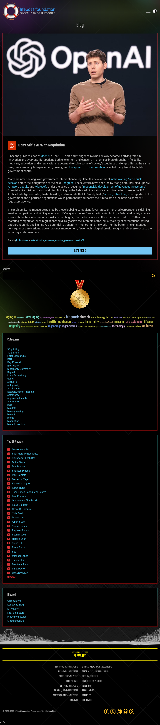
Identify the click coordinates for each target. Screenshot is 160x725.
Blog (80, 25)
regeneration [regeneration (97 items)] (69, 326)
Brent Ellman (19, 547)
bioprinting (13, 421)
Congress (67, 182)
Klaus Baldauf (20, 504)
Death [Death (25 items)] (153, 318)
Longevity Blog (15, 604)
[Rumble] (131, 711)
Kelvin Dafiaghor (21, 483)
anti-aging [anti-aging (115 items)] (32, 317)
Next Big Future (15, 612)
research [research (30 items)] (80, 327)
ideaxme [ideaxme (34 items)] (81, 322)
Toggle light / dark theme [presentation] (155, 11)
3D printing (13, 349)
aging (10, 378)
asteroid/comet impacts (20, 391)
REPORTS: (86, 686)
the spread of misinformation (87, 167)
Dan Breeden (19, 466)
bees (9, 404)
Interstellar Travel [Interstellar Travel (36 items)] (106, 322)
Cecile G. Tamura (21, 509)
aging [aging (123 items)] (9, 317)
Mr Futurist (13, 608)
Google (24, 186)
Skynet (11, 372)
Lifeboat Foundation (22, 711)
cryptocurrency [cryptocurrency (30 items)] (142, 318)
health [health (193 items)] (51, 322)
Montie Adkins (20, 564)
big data (11, 408)
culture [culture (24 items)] (149, 318)
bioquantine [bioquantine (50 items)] (60, 317)
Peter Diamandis (16, 355)
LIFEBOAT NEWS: (88, 667)
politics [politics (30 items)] (36, 327)
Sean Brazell (19, 534)
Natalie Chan (19, 538)
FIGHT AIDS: (63, 686)
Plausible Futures (16, 616)
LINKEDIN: (61, 672)
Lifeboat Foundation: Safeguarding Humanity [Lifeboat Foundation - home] (72, 11)
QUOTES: (85, 700)
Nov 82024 (12, 145)
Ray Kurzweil (14, 362)
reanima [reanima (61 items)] (43, 326)
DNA (9, 359)
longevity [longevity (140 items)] (14, 326)
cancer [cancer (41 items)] (133, 318)
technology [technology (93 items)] (118, 326)
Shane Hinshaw (20, 526)
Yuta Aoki (17, 513)
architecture (13, 388)
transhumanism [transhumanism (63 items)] (133, 326)
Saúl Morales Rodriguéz (25, 453)
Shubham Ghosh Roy (23, 458)
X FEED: (62, 676)
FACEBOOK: (59, 667)
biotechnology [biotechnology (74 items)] (98, 317)
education (59, 241)
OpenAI (45, 156)
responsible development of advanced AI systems (114, 186)
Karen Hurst (18, 487)
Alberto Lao (18, 521)
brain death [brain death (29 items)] (126, 318)
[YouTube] (125, 711)
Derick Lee (17, 517)
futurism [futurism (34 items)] (38, 322)
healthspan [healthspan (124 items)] (64, 322)
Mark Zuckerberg (16, 375)
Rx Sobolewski (22, 241)
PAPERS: (85, 696)
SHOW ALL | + (12, 577)
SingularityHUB (15, 620)
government (69, 241)
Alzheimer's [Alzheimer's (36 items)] (21, 318)
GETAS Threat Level (80, 655)
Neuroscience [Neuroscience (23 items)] (29, 327)
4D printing (13, 352)
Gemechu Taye (20, 479)
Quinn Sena (18, 462)
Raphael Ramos (21, 530)
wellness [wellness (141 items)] (147, 326)
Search (153, 275)
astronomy (13, 394)
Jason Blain (18, 560)
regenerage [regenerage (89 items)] (54, 326)
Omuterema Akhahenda (25, 500)
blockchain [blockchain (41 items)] (118, 318)
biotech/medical (37, 241)
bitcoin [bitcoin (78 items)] (109, 317)
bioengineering (15, 411)
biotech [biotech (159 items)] (85, 317)
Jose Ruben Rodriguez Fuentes (29, 492)
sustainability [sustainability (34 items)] (106, 327)
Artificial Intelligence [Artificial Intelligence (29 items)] (47, 318)
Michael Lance (20, 555)
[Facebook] (106, 711)
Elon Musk (13, 365)
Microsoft (41, 186)
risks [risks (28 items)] (85, 327)
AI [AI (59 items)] (15, 317)
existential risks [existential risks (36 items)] (14, 322)
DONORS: (69, 681)
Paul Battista (19, 474)
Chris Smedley (20, 573)
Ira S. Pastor (18, 568)
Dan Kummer (19, 496)
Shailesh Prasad (21, 470)
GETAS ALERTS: (88, 672)
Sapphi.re (52, 711)
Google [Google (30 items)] (44, 322)
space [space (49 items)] (98, 326)
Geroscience (14, 600)
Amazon (13, 186)
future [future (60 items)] (31, 322)
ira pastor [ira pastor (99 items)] (119, 322)
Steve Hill (17, 543)
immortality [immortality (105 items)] (92, 322)
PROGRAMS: (87, 691)
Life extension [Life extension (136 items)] (134, 322)
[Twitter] (112, 711)
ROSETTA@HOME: (60, 696)
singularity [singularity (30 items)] (91, 327)
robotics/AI (80, 241)
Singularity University (19, 368)
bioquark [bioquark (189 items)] (72, 317)
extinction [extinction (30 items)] (24, 322)
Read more (80, 250)
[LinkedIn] (119, 711)
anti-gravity (13, 385)
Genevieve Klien (20, 449)
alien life (12, 381)
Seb (14, 551)
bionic (10, 417)
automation (13, 401)
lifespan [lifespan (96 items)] (148, 322)
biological (12, 414)
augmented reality (17, 398)
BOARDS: (85, 681)
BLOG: (84, 676)
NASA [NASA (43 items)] (23, 326)
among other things (116, 194)
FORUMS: (72, 700)
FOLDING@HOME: (61, 691)
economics (49, 241)
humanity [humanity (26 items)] (74, 322)
